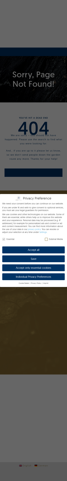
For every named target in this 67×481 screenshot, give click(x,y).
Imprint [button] (45, 283)
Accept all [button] (33, 249)
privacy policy (34, 229)
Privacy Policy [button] (36, 283)
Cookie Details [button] (24, 283)
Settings (43, 232)
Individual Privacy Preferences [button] (33, 276)
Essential (8, 239)
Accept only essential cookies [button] (33, 267)
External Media (54, 239)
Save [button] (33, 258)
